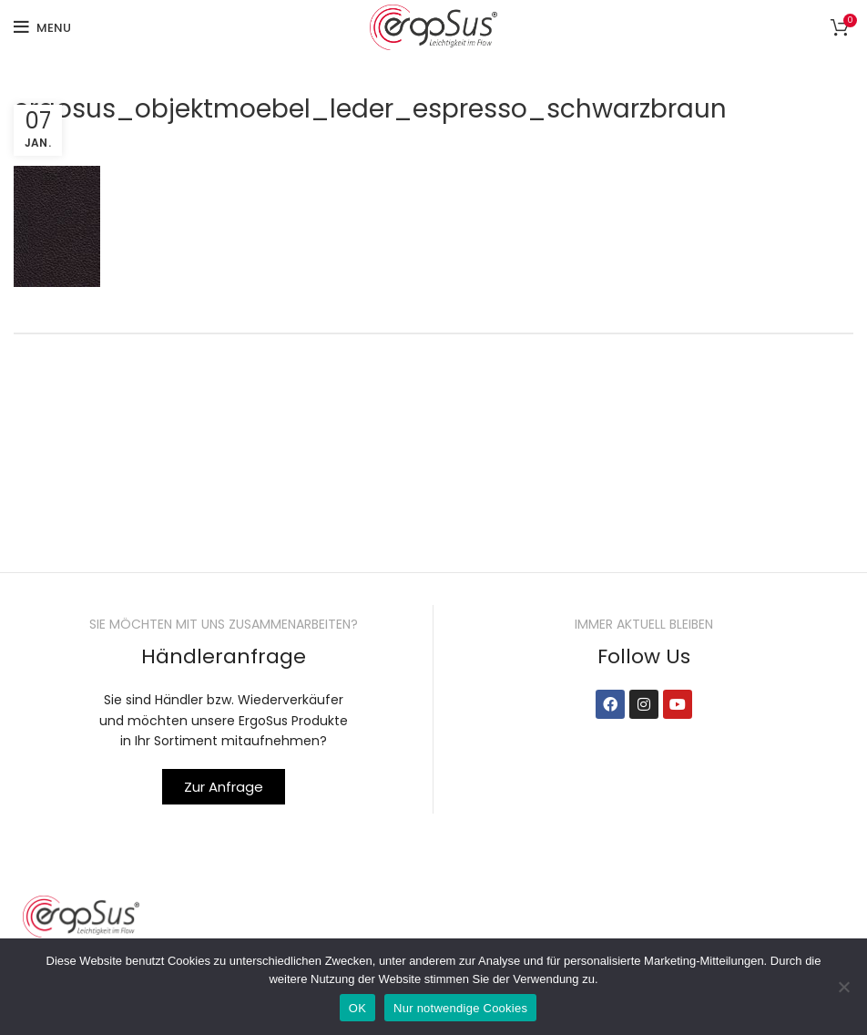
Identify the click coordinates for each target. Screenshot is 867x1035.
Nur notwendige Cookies (460, 1008)
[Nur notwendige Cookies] (844, 987)
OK (357, 1008)
